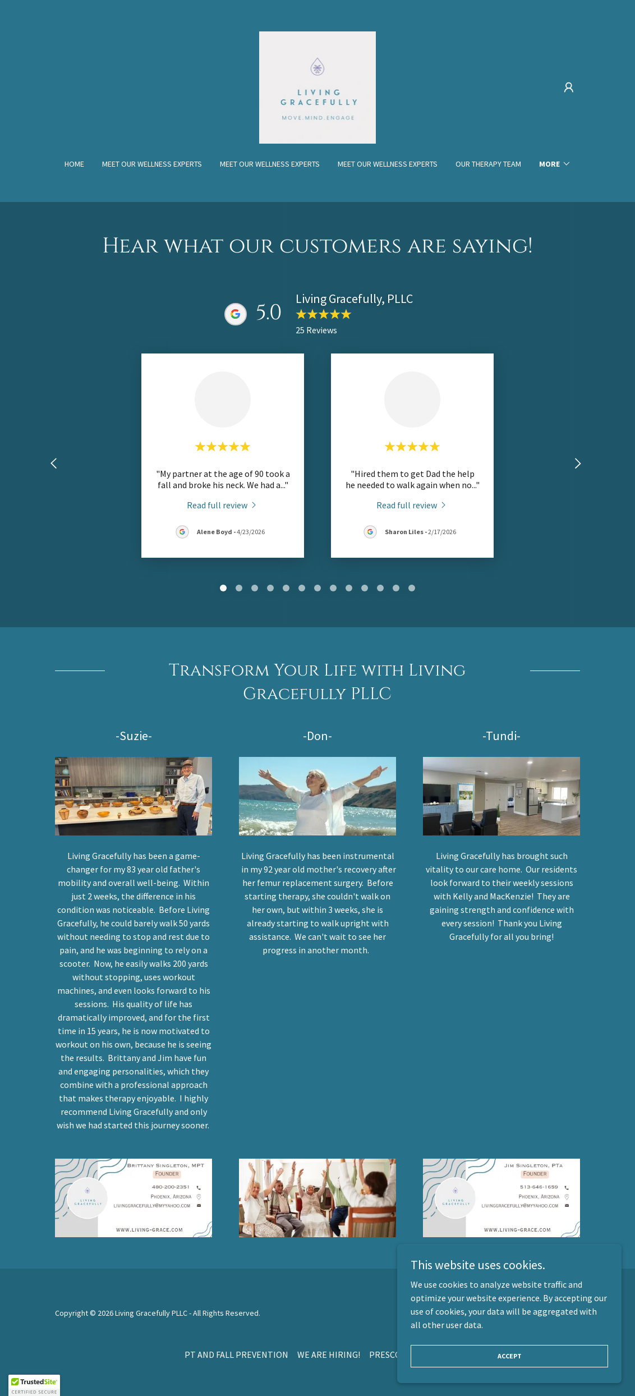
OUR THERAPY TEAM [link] (488, 164)
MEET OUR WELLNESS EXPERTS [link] (152, 164)
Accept (510, 1356)
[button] (569, 87)
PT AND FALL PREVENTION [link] (236, 1354)
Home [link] (74, 164)
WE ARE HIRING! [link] (328, 1354)
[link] (317, 86)
